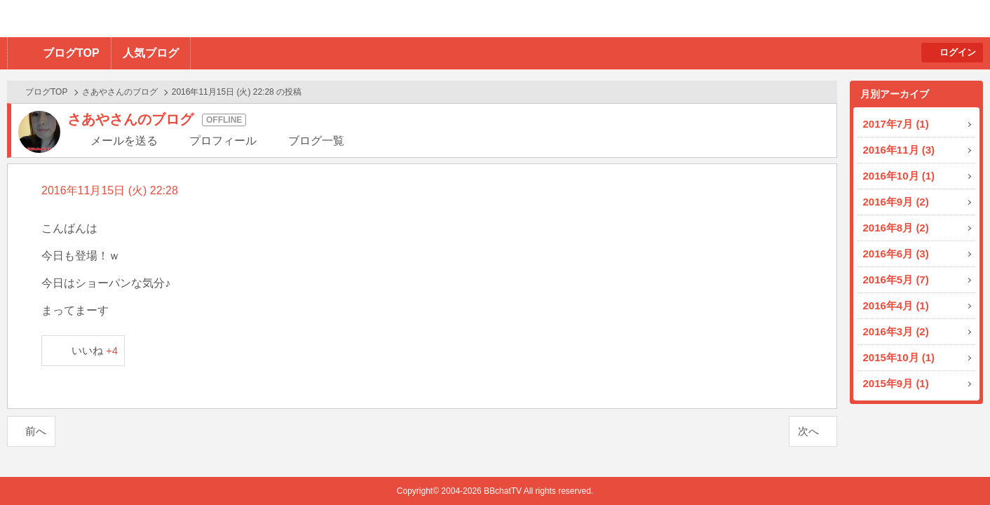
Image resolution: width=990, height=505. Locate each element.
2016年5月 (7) (896, 279)
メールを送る (124, 141)
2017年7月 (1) (896, 124)
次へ (808, 431)
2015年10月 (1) (899, 357)
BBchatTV (200, 18)
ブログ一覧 (316, 141)
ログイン (958, 52)
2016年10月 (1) (899, 176)
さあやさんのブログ (120, 92)
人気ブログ (151, 53)
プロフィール (223, 141)
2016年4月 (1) (896, 305)
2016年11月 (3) (899, 150)
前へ (35, 431)
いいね (95, 350)
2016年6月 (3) (896, 254)
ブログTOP (71, 53)
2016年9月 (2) (896, 202)
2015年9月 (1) (896, 383)
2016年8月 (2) (896, 228)
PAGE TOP (952, 467)
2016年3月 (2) (896, 331)
